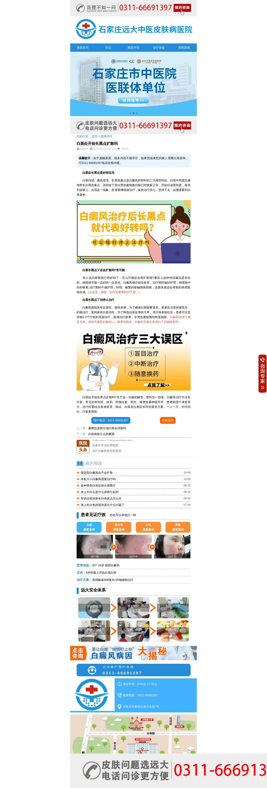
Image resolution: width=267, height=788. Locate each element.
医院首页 (83, 47)
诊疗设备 (159, 47)
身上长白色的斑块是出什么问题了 (102, 504)
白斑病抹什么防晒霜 (101, 434)
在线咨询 (168, 420)
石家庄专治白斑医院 (105, 445)
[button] (130, 113)
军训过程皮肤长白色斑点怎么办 (101, 498)
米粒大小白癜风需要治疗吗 (98, 479)
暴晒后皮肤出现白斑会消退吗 (107, 428)
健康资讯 (106, 136)
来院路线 (184, 47)
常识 (108, 47)
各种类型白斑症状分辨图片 (98, 485)
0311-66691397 (92, 163)
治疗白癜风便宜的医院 (106, 451)
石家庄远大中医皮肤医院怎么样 (112, 439)
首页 (95, 136)
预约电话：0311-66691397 (110, 420)
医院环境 (133, 47)
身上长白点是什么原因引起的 (100, 492)
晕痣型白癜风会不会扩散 (97, 472)
